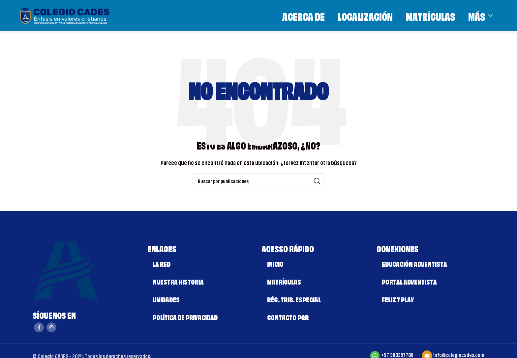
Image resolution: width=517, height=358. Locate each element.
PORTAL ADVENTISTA (409, 281)
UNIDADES (166, 299)
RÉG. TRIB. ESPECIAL (294, 299)
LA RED (161, 263)
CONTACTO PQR (288, 317)
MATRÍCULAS (284, 281)
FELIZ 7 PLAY (398, 299)
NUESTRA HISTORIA (178, 281)
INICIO (275, 263)
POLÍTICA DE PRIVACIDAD (185, 317)
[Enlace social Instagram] (51, 327)
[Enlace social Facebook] (39, 327)
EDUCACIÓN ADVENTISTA (414, 263)
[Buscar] (258, 180)
